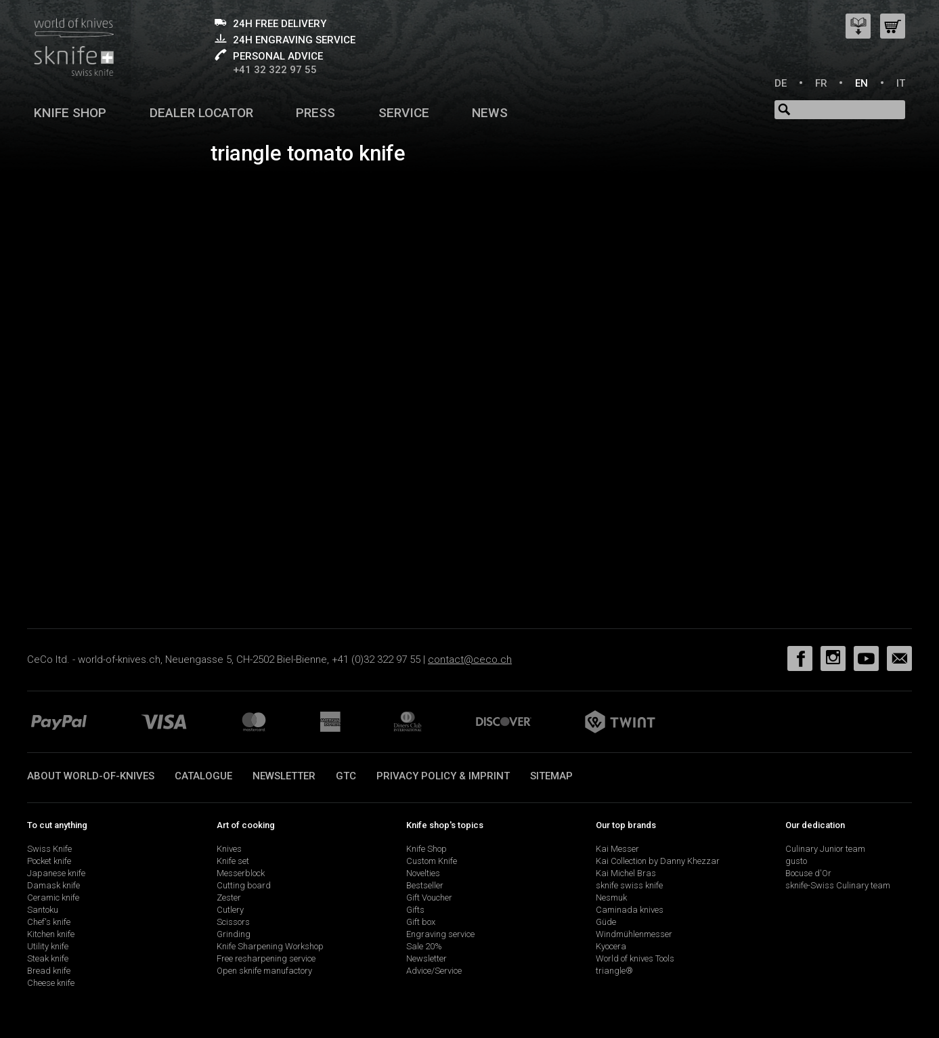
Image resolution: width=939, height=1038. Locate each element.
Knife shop (70, 113)
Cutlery (230, 910)
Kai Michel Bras (626, 873)
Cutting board (244, 885)
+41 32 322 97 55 (275, 70)
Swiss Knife (49, 849)
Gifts (415, 910)
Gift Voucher (429, 897)
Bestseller (424, 885)
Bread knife (48, 971)
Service (403, 113)
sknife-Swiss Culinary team (837, 885)
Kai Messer (617, 849)
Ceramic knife (53, 897)
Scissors (233, 922)
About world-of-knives (90, 776)
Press (315, 113)
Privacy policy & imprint (443, 776)
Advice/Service (434, 971)
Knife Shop (426, 849)
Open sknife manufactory (264, 971)
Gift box (420, 922)
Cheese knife (50, 983)
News (490, 113)
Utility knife (47, 946)
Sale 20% (424, 946)
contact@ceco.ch (470, 659)
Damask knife (53, 885)
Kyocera (611, 946)
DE (780, 83)
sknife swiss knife (629, 885)
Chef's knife (48, 922)
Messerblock (241, 873)
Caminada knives (629, 910)
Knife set (233, 861)
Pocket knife (49, 861)
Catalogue (203, 776)
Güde (606, 922)
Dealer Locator (201, 113)
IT (900, 83)
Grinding (233, 934)
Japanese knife (56, 873)
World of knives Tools (635, 958)
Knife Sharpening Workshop (270, 946)
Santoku (42, 910)
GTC (346, 776)
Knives (229, 849)
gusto (796, 861)
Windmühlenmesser (634, 934)
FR (821, 83)
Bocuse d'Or (808, 873)
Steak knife (47, 958)
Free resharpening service (266, 958)
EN (861, 83)
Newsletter (284, 776)
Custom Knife (431, 861)
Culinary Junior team (825, 849)
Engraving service (440, 934)
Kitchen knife (50, 934)
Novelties (423, 873)
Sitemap (551, 776)
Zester (229, 897)
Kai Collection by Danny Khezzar (658, 861)
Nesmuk (611, 897)
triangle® (614, 971)
